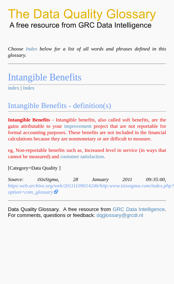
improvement (78, 126)
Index (31, 49)
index (13, 88)
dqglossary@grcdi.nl (120, 215)
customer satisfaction (82, 156)
